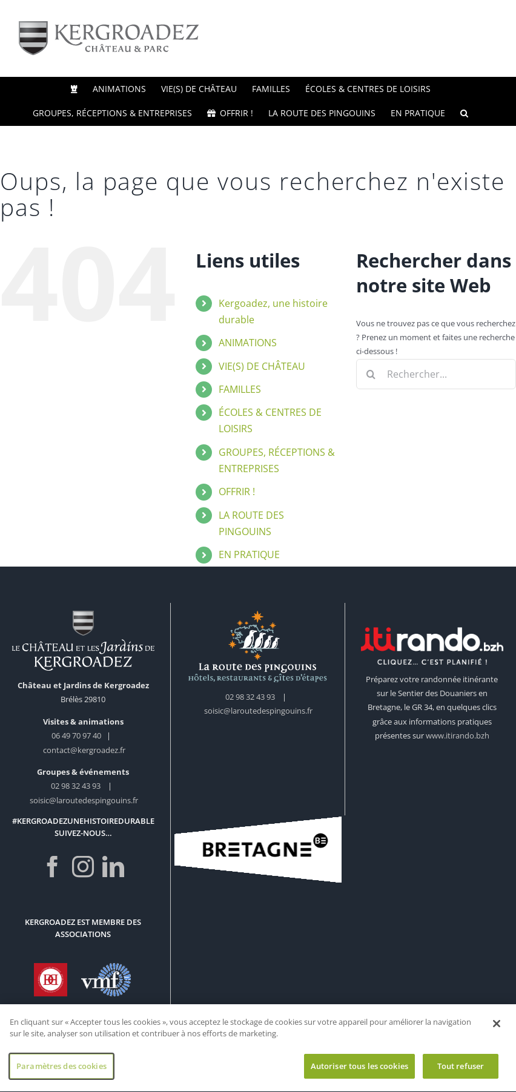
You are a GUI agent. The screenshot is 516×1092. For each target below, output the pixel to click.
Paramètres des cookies (61, 1070)
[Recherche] (371, 374)
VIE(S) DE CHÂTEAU (262, 366)
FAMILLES (240, 389)
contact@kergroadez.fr (84, 750)
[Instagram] (83, 867)
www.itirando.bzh (457, 735)
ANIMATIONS (248, 342)
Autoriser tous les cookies (359, 1070)
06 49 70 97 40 (77, 735)
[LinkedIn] (113, 867)
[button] (464, 113)
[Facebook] (53, 867)
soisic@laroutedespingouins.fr (84, 800)
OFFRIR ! (237, 491)
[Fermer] (496, 1028)
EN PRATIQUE (249, 554)
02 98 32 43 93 (76, 785)
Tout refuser (461, 1070)
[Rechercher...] (436, 374)
